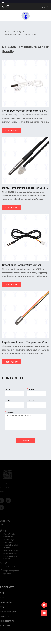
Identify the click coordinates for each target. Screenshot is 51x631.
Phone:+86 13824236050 (2, 7)
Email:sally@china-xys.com (7, 7)
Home (7, 31)
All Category (18, 31)
